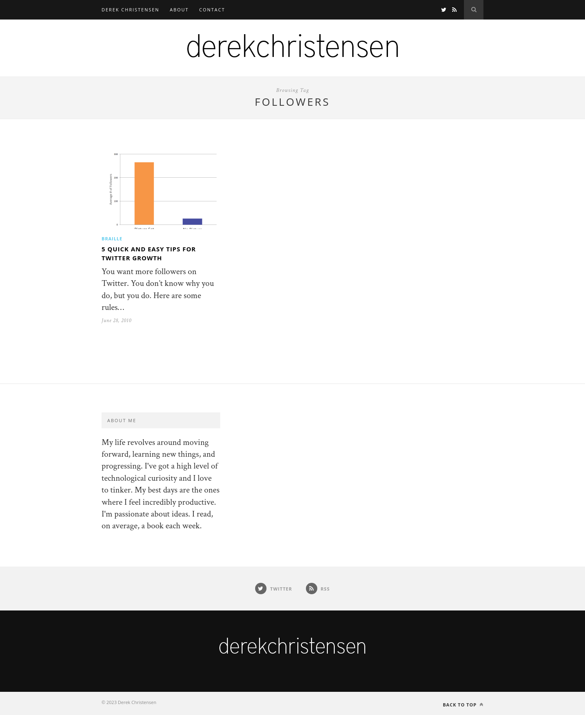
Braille (112, 238)
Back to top (463, 705)
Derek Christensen (130, 10)
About (179, 10)
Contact (212, 10)
